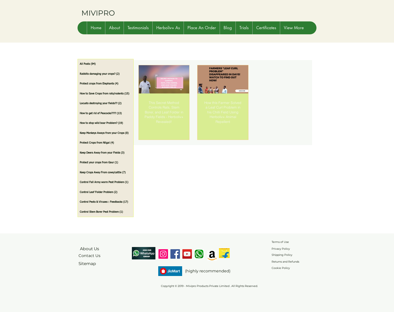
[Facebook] (175, 254)
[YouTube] (187, 254)
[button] (114, 27)
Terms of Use (280, 242)
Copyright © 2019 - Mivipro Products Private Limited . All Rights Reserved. (209, 286)
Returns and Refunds (285, 261)
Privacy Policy (281, 248)
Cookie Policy (281, 268)
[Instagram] (163, 254)
